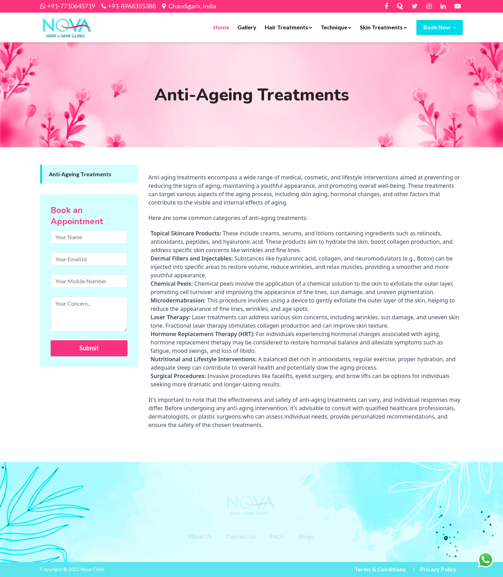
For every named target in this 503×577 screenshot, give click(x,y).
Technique (336, 27)
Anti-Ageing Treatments (80, 174)
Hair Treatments (288, 27)
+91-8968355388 (132, 6)
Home (221, 27)
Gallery (247, 27)
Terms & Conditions (380, 569)
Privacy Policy (438, 569)
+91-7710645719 (71, 6)
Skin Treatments (383, 27)
